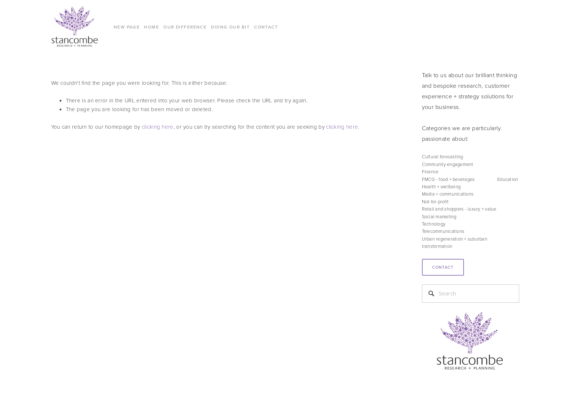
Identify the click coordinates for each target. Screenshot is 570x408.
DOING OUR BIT (230, 27)
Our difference (185, 27)
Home (151, 27)
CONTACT (266, 27)
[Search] (470, 293)
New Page (127, 27)
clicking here (158, 127)
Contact (443, 267)
